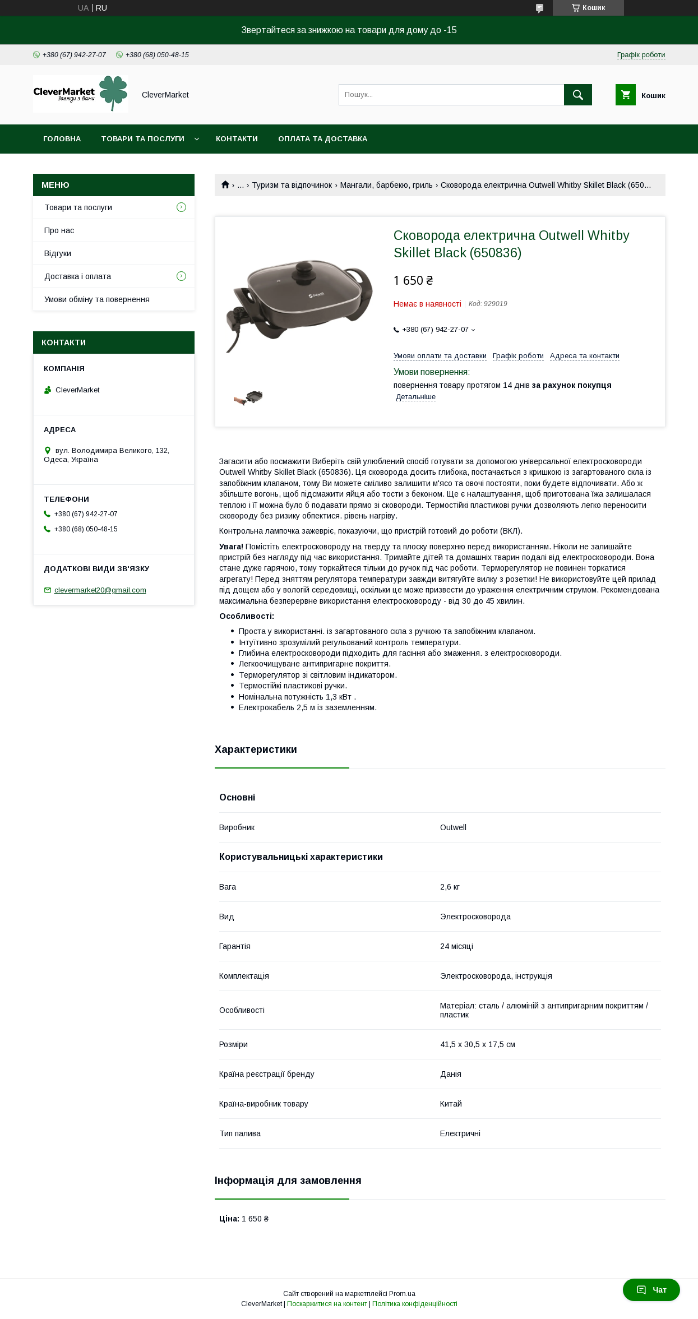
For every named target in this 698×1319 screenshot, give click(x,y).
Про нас (59, 230)
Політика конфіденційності (414, 1304)
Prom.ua (402, 1294)
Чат (651, 1290)
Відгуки (57, 253)
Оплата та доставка (322, 139)
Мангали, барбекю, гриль (386, 185)
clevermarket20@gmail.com (100, 590)
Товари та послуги (142, 139)
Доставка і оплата (77, 276)
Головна (62, 139)
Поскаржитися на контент (327, 1304)
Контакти (237, 139)
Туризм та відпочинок (292, 185)
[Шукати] (578, 94)
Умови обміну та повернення (97, 299)
